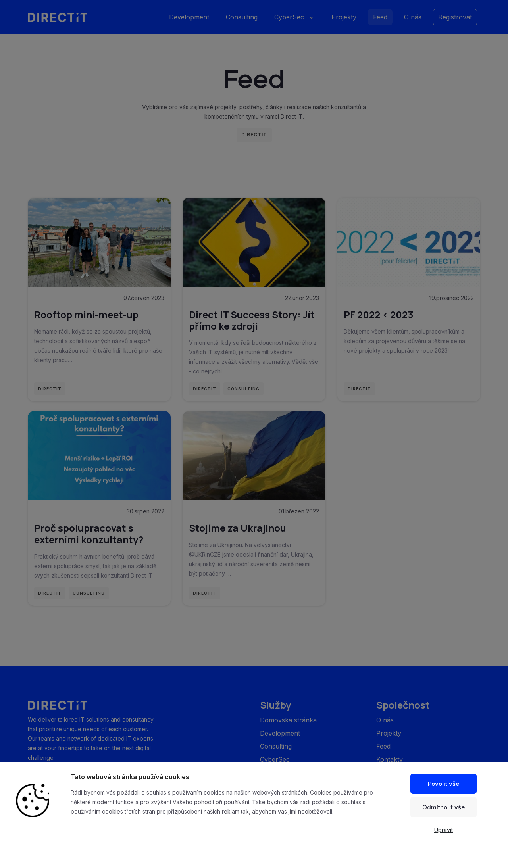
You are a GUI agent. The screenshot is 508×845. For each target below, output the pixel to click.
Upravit (443, 829)
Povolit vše (443, 783)
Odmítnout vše (443, 807)
